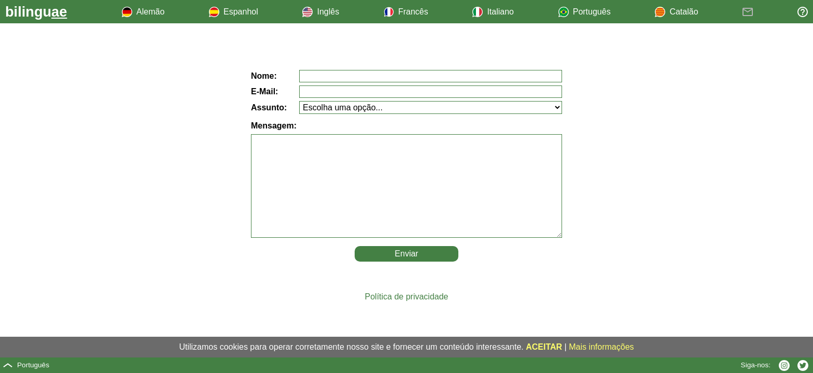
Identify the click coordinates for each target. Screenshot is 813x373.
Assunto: (269, 107)
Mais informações (601, 346)
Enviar (406, 253)
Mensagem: (274, 125)
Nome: (264, 75)
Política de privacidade (406, 296)
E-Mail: (264, 91)
